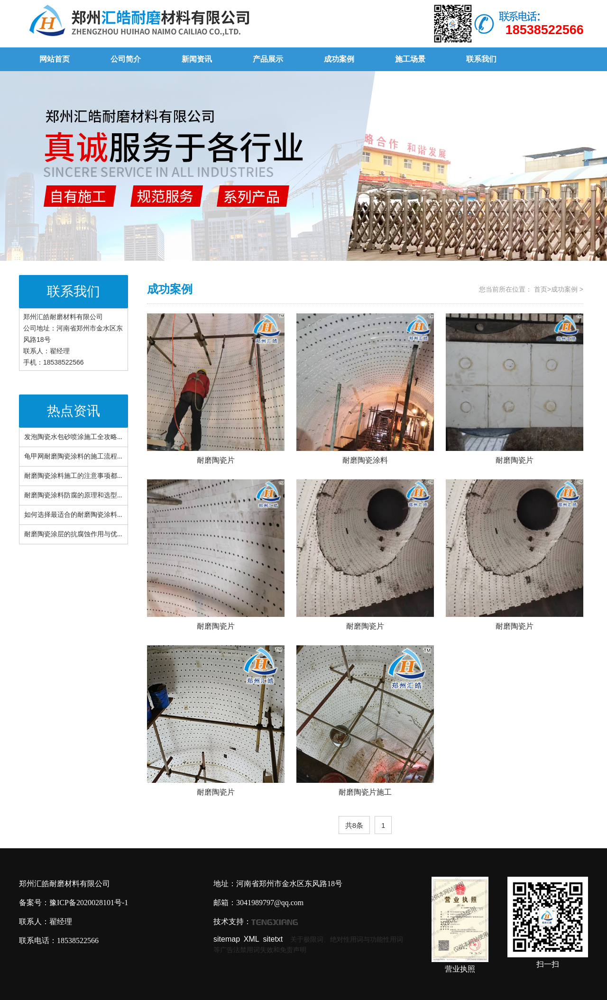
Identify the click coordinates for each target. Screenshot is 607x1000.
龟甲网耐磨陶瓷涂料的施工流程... (73, 456)
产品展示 (268, 59)
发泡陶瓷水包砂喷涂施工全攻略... (73, 436)
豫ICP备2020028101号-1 (88, 903)
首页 (540, 289)
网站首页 (54, 59)
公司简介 (125, 59)
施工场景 (410, 59)
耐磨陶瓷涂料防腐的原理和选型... (73, 495)
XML (251, 939)
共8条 (354, 825)
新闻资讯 (197, 59)
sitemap (226, 939)
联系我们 (481, 59)
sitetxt (273, 939)
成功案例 (339, 59)
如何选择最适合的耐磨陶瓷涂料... (73, 514)
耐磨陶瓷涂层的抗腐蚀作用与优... (73, 534)
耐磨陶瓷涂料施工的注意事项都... (73, 475)
